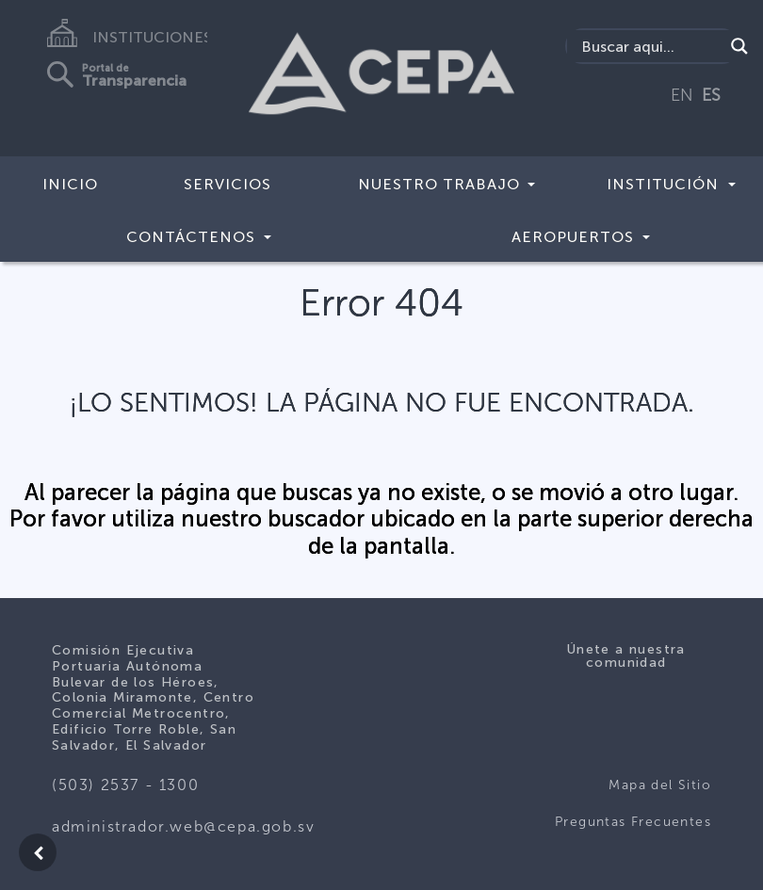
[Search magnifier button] (739, 46)
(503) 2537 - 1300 (125, 785)
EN (682, 95)
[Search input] (650, 46)
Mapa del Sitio (660, 785)
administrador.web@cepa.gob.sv (183, 826)
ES (711, 95)
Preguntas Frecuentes (633, 822)
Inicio (70, 184)
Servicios (227, 184)
